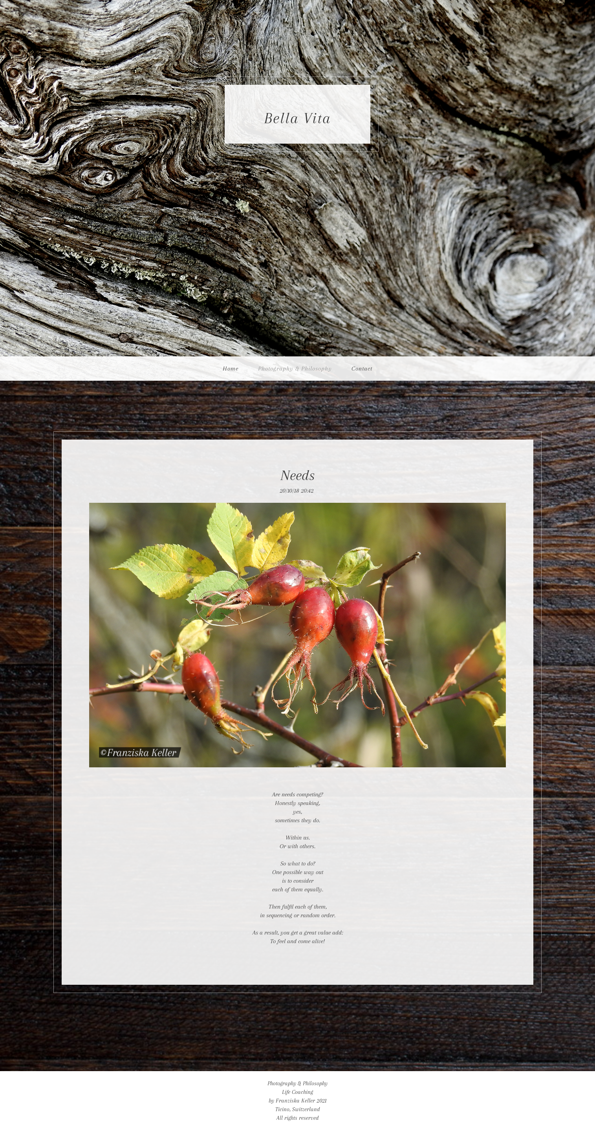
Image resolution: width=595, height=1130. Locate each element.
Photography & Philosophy (295, 368)
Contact (362, 368)
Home (230, 368)
